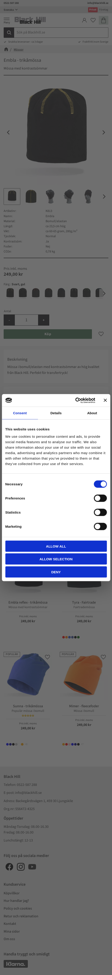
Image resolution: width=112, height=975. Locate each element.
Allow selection (56, 559)
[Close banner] (105, 400)
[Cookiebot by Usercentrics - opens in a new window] (75, 400)
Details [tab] (56, 413)
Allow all (56, 546)
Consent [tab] (20, 413)
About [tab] (92, 413)
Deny (56, 572)
